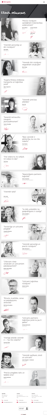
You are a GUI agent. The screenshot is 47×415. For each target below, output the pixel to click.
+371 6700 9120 (20, 400)
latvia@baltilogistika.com (22, 402)
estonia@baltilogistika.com (7, 402)
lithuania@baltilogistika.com (37, 402)
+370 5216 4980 (35, 400)
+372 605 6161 (5, 400)
